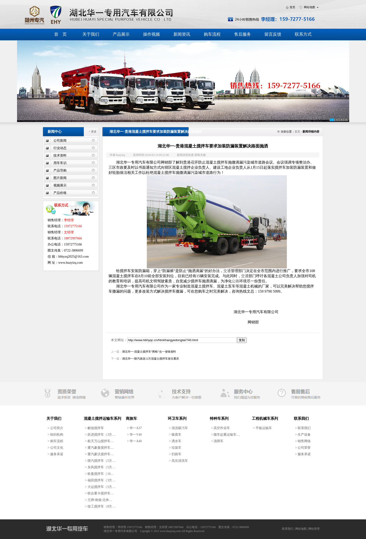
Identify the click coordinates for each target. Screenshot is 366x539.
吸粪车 (175, 434)
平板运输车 (262, 428)
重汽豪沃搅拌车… (99, 454)
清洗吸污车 (178, 428)
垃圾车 (175, 447)
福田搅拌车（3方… (100, 480)
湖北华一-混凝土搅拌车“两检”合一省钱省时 (149, 351)
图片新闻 (60, 178)
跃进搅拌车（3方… (100, 434)
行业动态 (60, 148)
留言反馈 (272, 34)
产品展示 (121, 34)
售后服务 (242, 34)
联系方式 (303, 34)
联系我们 (303, 428)
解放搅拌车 (94, 428)
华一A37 (134, 428)
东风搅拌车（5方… (100, 467)
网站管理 (314, 528)
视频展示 (60, 185)
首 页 (60, 34)
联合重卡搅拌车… (99, 493)
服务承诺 (55, 454)
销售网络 (303, 441)
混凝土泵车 (226, 286)
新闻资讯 (181, 34)
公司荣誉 (303, 447)
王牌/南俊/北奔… (98, 500)
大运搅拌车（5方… (100, 487)
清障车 (217, 441)
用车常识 (60, 163)
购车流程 (212, 34)
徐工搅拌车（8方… (100, 506)
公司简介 (55, 428)
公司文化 (55, 447)
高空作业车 (220, 428)
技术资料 (60, 155)
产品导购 (60, 170)
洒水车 (175, 441)
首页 (292, 7)
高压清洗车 (178, 460)
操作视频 (151, 34)
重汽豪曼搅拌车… (99, 447)
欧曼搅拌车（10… (99, 474)
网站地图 (309, 7)
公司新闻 (60, 140)
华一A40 (134, 441)
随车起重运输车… (225, 434)
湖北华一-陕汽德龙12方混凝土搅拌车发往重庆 (150, 358)
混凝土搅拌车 (202, 286)
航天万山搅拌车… (99, 441)
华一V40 (134, 434)
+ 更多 (93, 131)
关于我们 (90, 34)
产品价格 (60, 193)
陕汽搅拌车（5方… (100, 460)
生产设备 (303, 434)
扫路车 (175, 454)
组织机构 (55, 434)
